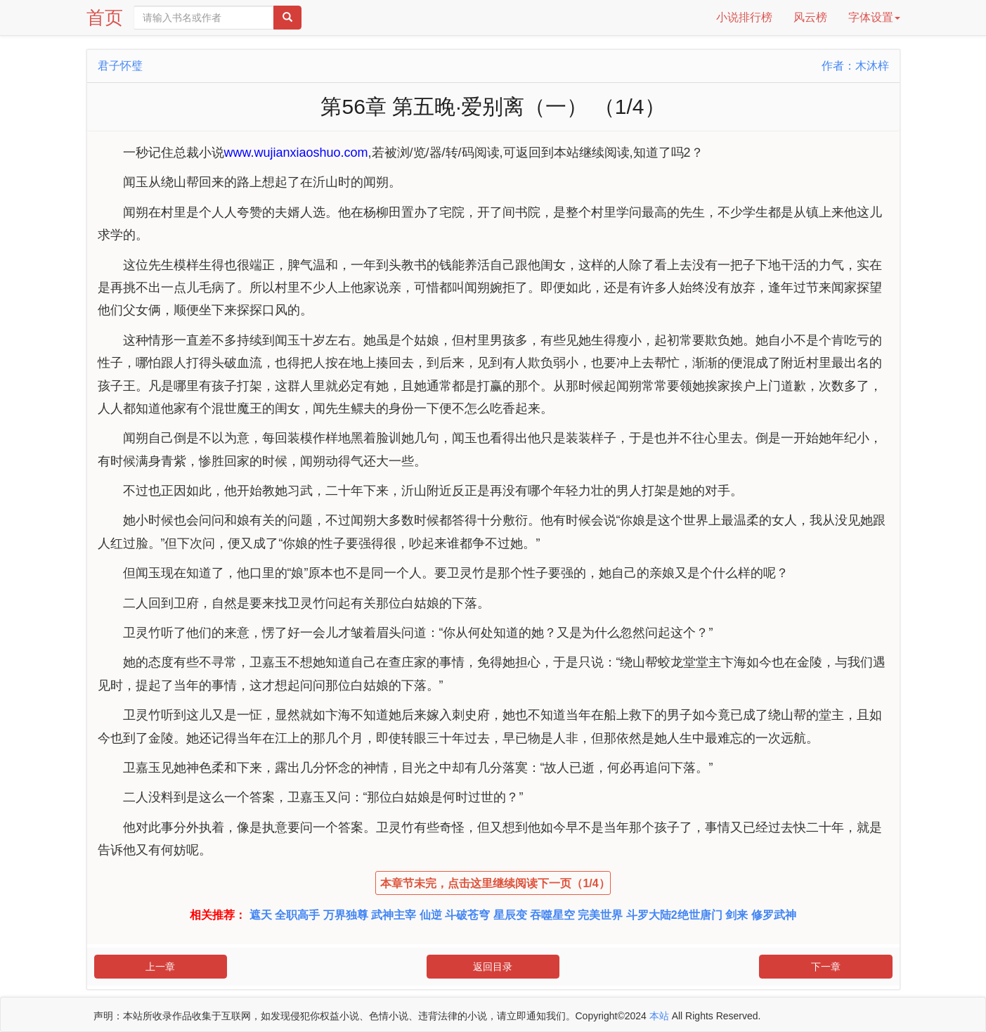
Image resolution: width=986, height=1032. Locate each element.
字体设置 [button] (874, 17)
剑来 (736, 915)
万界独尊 (345, 915)
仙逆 (431, 915)
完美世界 (600, 915)
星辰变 (510, 915)
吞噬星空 (552, 915)
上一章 (160, 966)
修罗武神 (773, 915)
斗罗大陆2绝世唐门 (674, 915)
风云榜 (810, 17)
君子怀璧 (120, 66)
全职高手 (297, 915)
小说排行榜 (744, 17)
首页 (104, 17)
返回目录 (492, 966)
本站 (659, 1015)
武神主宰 (393, 915)
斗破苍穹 (467, 915)
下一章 (826, 966)
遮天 (260, 915)
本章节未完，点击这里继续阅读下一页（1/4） (494, 883)
